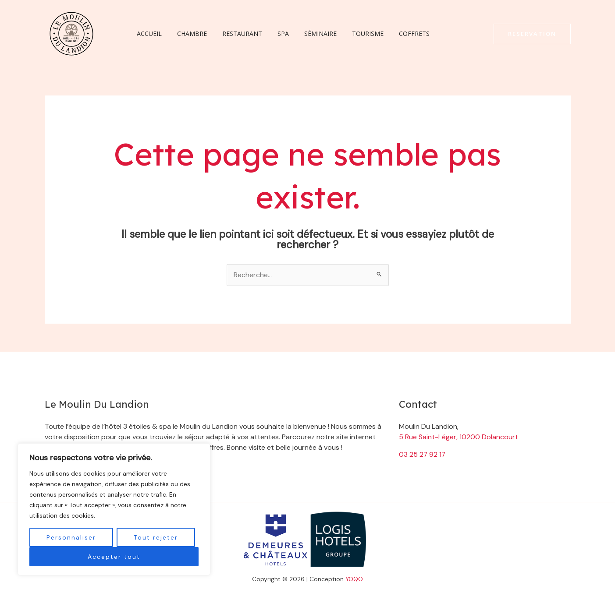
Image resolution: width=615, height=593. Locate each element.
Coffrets (394, 33)
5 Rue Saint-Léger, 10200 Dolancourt (458, 436)
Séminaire (307, 33)
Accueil (147, 33)
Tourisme (351, 33)
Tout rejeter (156, 537)
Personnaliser (71, 537)
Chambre (188, 33)
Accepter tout (114, 557)
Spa (272, 33)
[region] (114, 509)
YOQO (354, 579)
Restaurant (235, 33)
